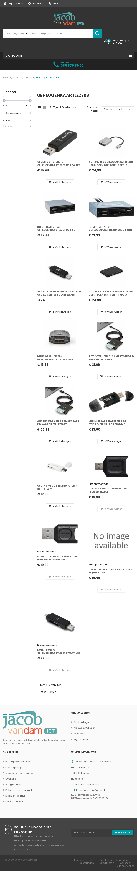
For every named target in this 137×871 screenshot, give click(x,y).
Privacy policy (13, 767)
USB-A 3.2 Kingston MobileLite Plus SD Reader (109, 490)
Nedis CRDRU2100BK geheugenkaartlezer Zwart (56, 358)
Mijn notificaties (125, 866)
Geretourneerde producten (115, 860)
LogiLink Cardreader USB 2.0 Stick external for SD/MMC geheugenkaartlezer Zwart (107, 423)
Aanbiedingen (82, 722)
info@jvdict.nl (97, 790)
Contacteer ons (14, 801)
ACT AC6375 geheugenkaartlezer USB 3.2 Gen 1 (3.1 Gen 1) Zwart (59, 293)
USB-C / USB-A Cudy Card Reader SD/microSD (110, 571)
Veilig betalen (13, 784)
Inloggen (79, 733)
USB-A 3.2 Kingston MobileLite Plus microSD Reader (57, 558)
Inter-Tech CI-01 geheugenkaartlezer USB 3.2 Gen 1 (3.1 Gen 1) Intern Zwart (111, 228)
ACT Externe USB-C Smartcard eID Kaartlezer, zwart (111, 358)
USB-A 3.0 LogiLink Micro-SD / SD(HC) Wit (57, 487)
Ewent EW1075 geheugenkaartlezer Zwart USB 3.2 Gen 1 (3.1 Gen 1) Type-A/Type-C (59, 651)
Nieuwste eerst (117, 109)
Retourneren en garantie (19, 790)
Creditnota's (107, 863)
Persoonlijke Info (83, 860)
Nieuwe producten (84, 728)
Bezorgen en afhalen (17, 761)
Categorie (13, 56)
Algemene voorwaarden (19, 773)
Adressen (125, 863)
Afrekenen (36, 3)
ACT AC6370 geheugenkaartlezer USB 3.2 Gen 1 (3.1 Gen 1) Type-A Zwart (111, 293)
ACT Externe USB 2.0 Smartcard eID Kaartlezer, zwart (58, 423)
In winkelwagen (60, 182)
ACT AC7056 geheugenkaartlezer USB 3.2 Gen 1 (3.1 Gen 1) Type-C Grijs (111, 163)
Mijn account (13, 3)
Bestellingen (87, 863)
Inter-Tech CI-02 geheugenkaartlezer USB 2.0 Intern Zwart (56, 228)
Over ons (10, 778)
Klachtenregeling (15, 795)
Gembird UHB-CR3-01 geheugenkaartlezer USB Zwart (58, 163)
